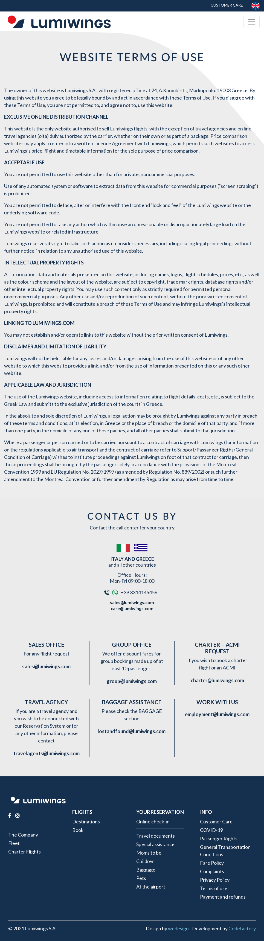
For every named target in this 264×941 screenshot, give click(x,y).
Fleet (14, 843)
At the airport (150, 887)
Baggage (145, 870)
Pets (141, 878)
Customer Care (227, 5)
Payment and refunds (223, 897)
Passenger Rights (218, 838)
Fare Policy (212, 863)
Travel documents (155, 836)
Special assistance (155, 844)
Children (145, 861)
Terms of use (213, 888)
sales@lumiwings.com (132, 602)
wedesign (178, 928)
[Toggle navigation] (251, 22)
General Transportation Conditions (225, 850)
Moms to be (148, 853)
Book (77, 830)
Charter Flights (24, 852)
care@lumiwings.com (132, 608)
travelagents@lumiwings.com (46, 753)
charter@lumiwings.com (217, 680)
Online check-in (153, 821)
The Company (23, 835)
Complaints (212, 871)
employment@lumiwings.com (217, 714)
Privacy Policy (215, 880)
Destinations (86, 821)
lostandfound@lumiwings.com (132, 731)
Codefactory (242, 928)
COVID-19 (211, 830)
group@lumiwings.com (132, 681)
